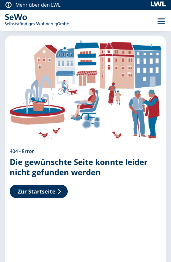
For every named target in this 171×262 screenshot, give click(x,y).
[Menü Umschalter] (161, 21)
